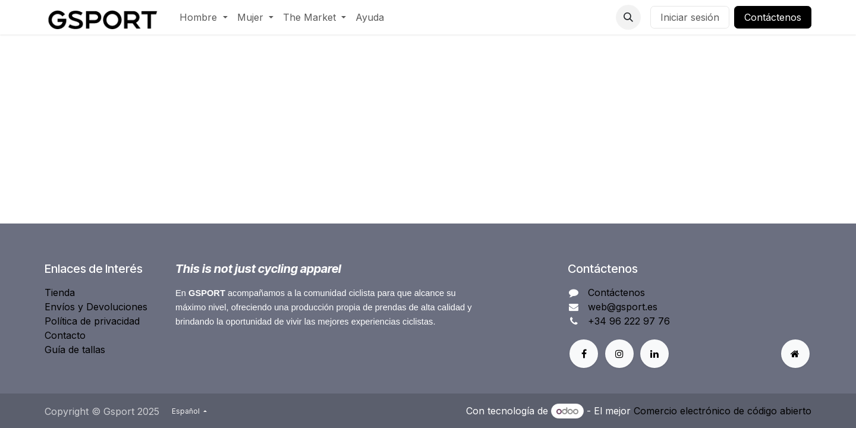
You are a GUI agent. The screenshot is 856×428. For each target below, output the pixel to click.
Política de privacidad (92, 321)
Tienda (60, 292)
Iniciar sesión (689, 17)
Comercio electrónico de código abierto (722, 411)
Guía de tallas (75, 349)
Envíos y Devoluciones (96, 307)
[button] (628, 17)
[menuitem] (203, 17)
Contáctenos (772, 17)
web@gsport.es (622, 307)
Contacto (65, 335)
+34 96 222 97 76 (629, 321)
